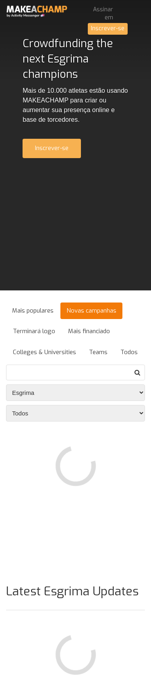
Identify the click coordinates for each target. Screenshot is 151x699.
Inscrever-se (107, 28)
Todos (129, 352)
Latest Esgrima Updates (72, 591)
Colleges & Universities (44, 352)
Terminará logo (34, 331)
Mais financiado (89, 331)
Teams (98, 352)
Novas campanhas (91, 311)
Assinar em (103, 13)
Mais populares (33, 311)
